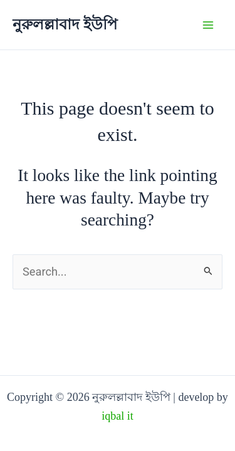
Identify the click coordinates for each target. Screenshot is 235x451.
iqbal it (117, 416)
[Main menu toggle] (207, 24)
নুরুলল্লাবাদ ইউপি (65, 24)
